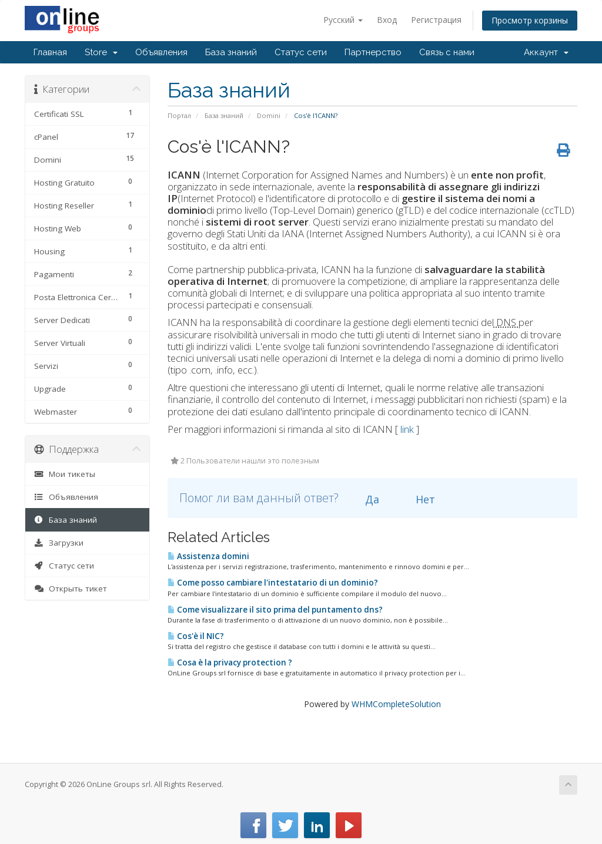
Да (365, 499)
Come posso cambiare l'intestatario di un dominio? (273, 582)
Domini (268, 115)
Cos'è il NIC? (196, 636)
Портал (179, 115)
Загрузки (58, 542)
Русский (343, 19)
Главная (50, 52)
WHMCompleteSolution (396, 704)
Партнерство (373, 52)
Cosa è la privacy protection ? (230, 662)
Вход (387, 19)
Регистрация (436, 19)
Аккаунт (546, 52)
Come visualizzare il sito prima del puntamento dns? (275, 609)
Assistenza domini (208, 556)
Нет (418, 499)
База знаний (231, 52)
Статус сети (301, 52)
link (407, 429)
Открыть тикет (70, 588)
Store (101, 52)
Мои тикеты (64, 474)
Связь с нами (446, 52)
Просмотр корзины (529, 20)
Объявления (161, 52)
